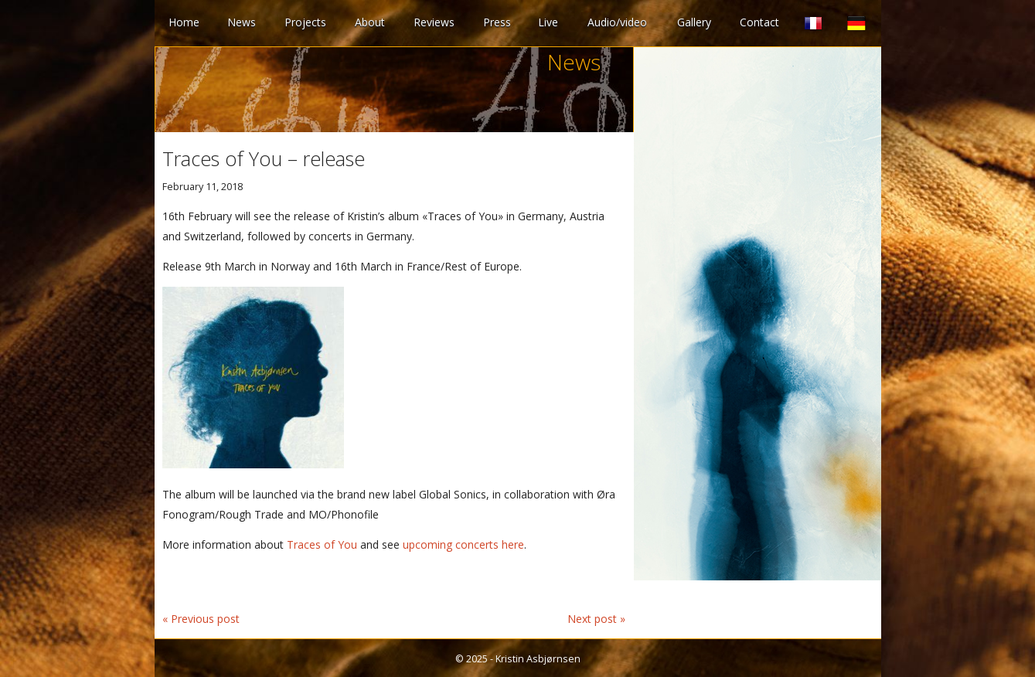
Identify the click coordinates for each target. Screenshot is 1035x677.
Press (497, 22)
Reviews (434, 22)
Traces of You (322, 544)
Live (548, 22)
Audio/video (617, 22)
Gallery (694, 22)
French (813, 23)
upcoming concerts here (463, 544)
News (241, 22)
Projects (305, 22)
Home (184, 22)
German (856, 23)
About (370, 22)
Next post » (596, 618)
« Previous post (201, 618)
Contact (759, 22)
